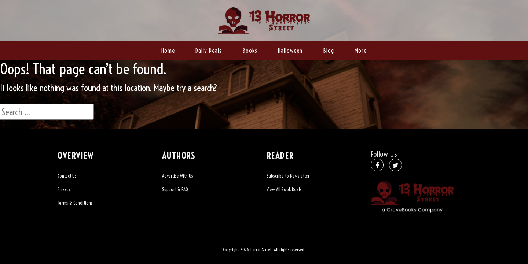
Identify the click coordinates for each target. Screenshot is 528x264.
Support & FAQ (175, 189)
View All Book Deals (284, 189)
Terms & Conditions (75, 203)
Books (249, 50)
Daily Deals (208, 50)
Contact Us (67, 176)
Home (168, 50)
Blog (328, 50)
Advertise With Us (177, 176)
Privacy (64, 189)
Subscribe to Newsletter (288, 176)
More (361, 50)
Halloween (290, 50)
